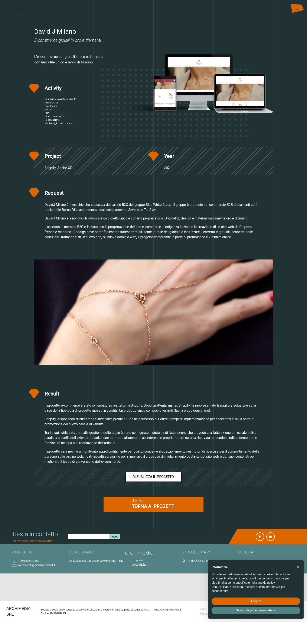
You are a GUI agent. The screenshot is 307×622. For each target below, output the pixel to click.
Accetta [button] (256, 601)
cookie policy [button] (266, 582)
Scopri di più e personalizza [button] (255, 610)
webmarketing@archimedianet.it (33, 565)
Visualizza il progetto (153, 477)
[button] (298, 567)
